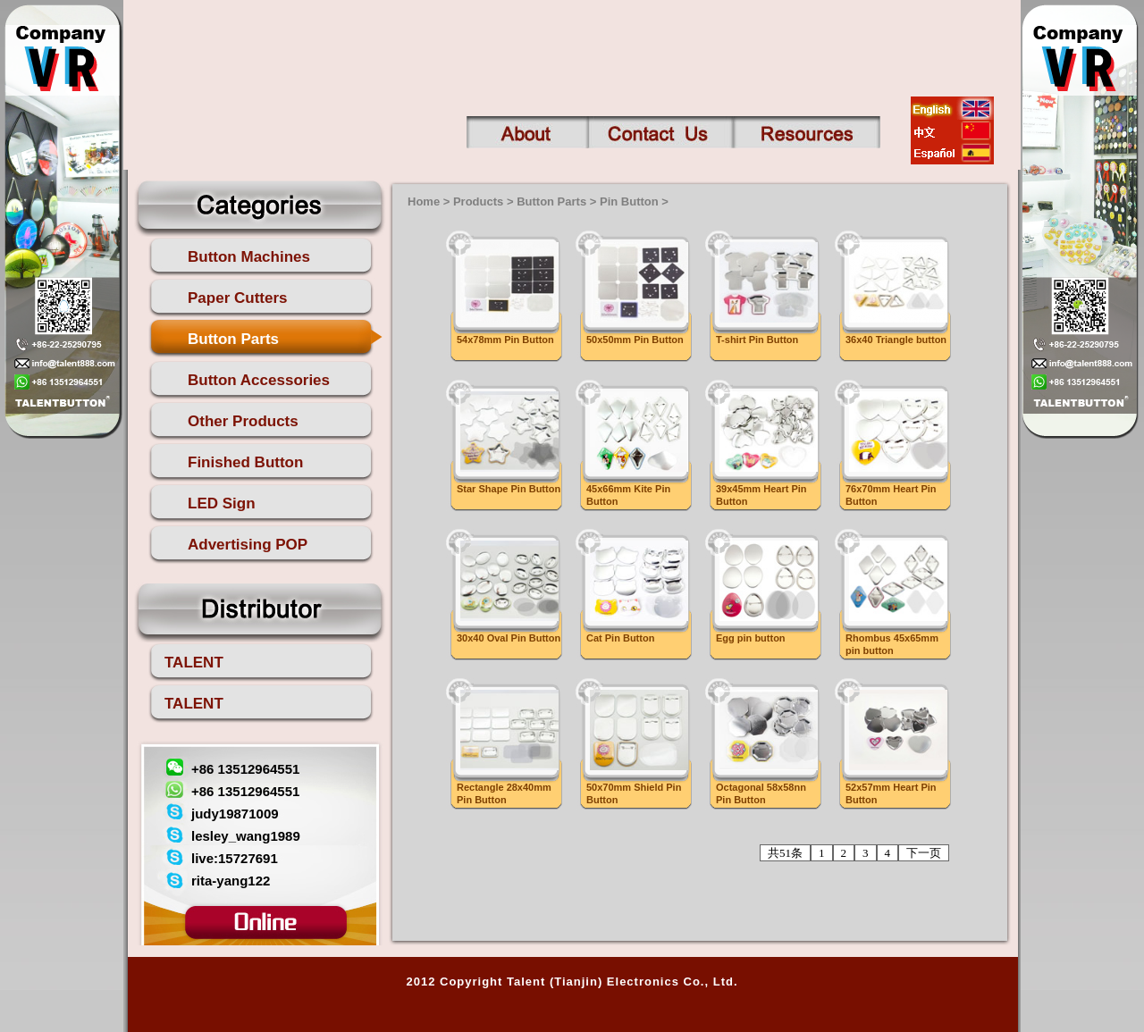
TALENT (193, 662)
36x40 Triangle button (895, 339)
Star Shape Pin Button (508, 488)
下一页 (923, 853)
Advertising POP (247, 544)
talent (265, 54)
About (527, 132)
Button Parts (233, 339)
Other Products (243, 421)
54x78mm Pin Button (505, 339)
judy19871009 (235, 813)
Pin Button (629, 201)
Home (424, 201)
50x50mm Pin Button (635, 339)
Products (478, 201)
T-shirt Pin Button (757, 339)
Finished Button (245, 462)
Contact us (661, 132)
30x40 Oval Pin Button (508, 638)
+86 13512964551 (245, 768)
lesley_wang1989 (245, 835)
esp (952, 152)
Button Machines (249, 256)
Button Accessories (259, 380)
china (952, 130)
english (952, 108)
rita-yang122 (230, 880)
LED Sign (222, 503)
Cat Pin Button (620, 638)
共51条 (785, 853)
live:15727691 (234, 858)
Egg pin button (751, 638)
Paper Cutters (237, 297)
